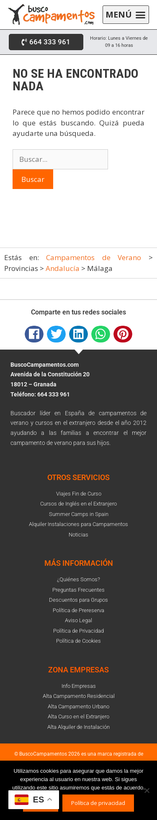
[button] (126, 14)
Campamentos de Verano (93, 257)
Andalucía (63, 268)
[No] (146, 790)
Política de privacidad (98, 803)
